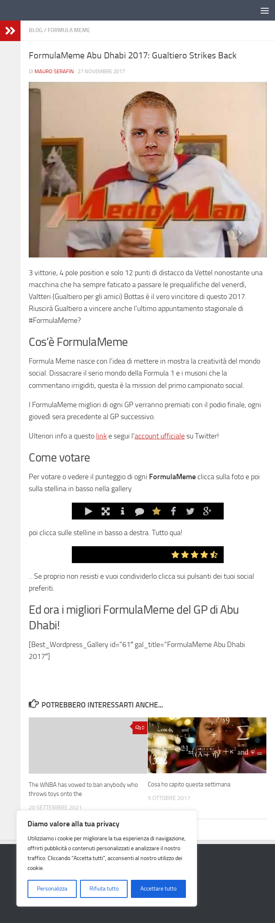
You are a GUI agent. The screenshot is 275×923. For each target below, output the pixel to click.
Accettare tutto (158, 888)
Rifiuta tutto (104, 888)
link (101, 436)
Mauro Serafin (54, 71)
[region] (106, 858)
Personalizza (52, 888)
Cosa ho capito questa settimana (189, 784)
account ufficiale (160, 436)
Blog (36, 30)
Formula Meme (69, 30)
